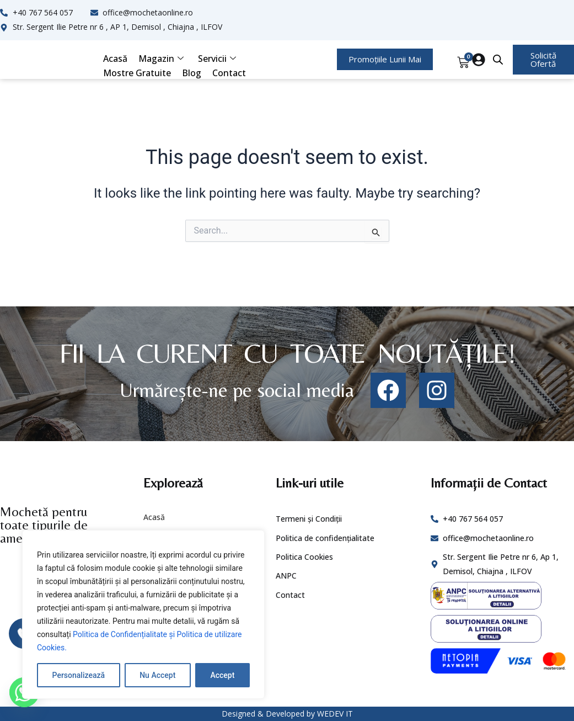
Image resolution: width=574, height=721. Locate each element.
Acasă (115, 58)
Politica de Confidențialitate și (125, 634)
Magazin (161, 58)
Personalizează (78, 675)
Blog (191, 73)
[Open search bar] (497, 60)
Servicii (217, 58)
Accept (222, 675)
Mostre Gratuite (137, 73)
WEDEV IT (335, 713)
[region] (143, 614)
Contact (229, 73)
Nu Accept (157, 675)
